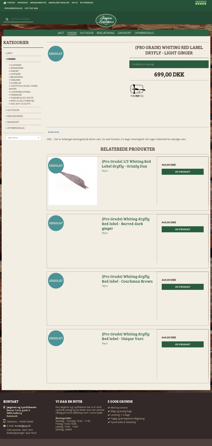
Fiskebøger (15, 94)
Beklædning (16, 77)
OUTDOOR (12, 110)
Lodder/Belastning (20, 91)
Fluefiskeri (15, 65)
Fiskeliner (14, 80)
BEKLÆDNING (14, 116)
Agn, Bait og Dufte (19, 103)
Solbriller (15, 83)
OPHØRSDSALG (15, 127)
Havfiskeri (15, 74)
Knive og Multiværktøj (21, 100)
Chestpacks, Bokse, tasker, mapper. (23, 87)
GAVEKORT (12, 122)
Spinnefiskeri (16, 68)
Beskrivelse (53, 132)
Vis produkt (182, 171)
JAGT (9, 53)
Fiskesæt (14, 71)
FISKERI (10, 59)
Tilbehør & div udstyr (21, 97)
